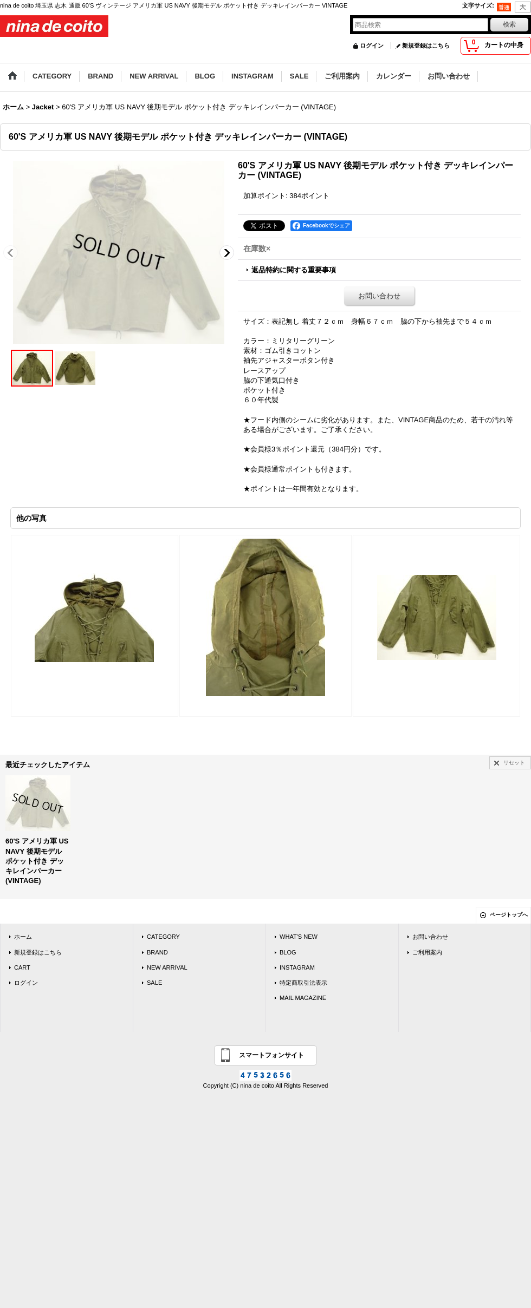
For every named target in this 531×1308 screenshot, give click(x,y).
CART (22, 967)
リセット (514, 763)
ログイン (372, 45)
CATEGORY (163, 936)
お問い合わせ (379, 296)
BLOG (288, 952)
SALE (154, 982)
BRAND (157, 952)
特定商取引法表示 (303, 982)
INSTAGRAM (297, 967)
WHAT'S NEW (299, 936)
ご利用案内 (427, 952)
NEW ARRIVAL (167, 967)
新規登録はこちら (426, 45)
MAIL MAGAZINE (303, 998)
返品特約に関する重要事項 (293, 270)
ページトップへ (509, 915)
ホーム (23, 936)
